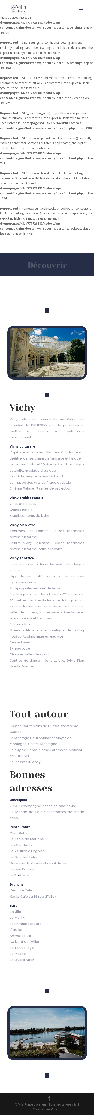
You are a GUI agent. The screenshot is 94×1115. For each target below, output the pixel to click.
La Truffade (19, 875)
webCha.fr (53, 1109)
